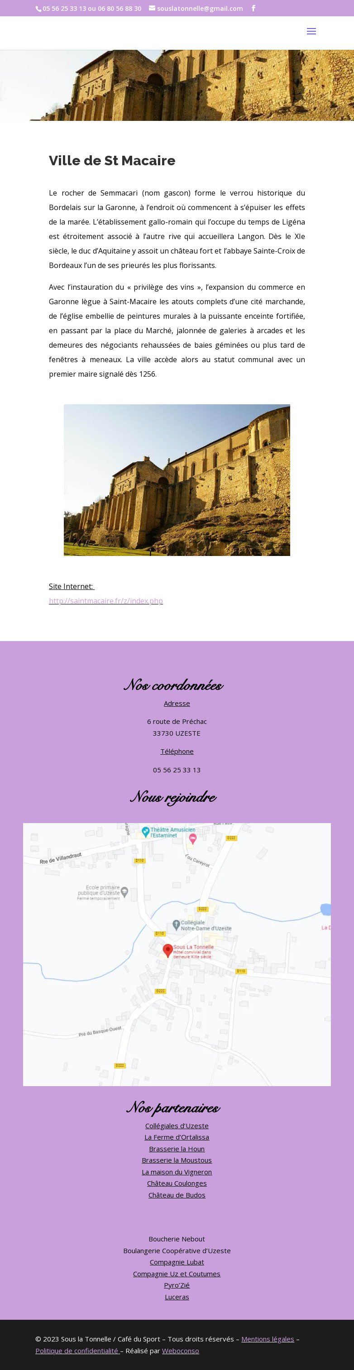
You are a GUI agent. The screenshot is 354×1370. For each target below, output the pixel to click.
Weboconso (180, 1350)
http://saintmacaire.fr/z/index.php (106, 601)
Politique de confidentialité (76, 1350)
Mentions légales (267, 1338)
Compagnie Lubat (177, 1261)
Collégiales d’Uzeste (177, 1125)
